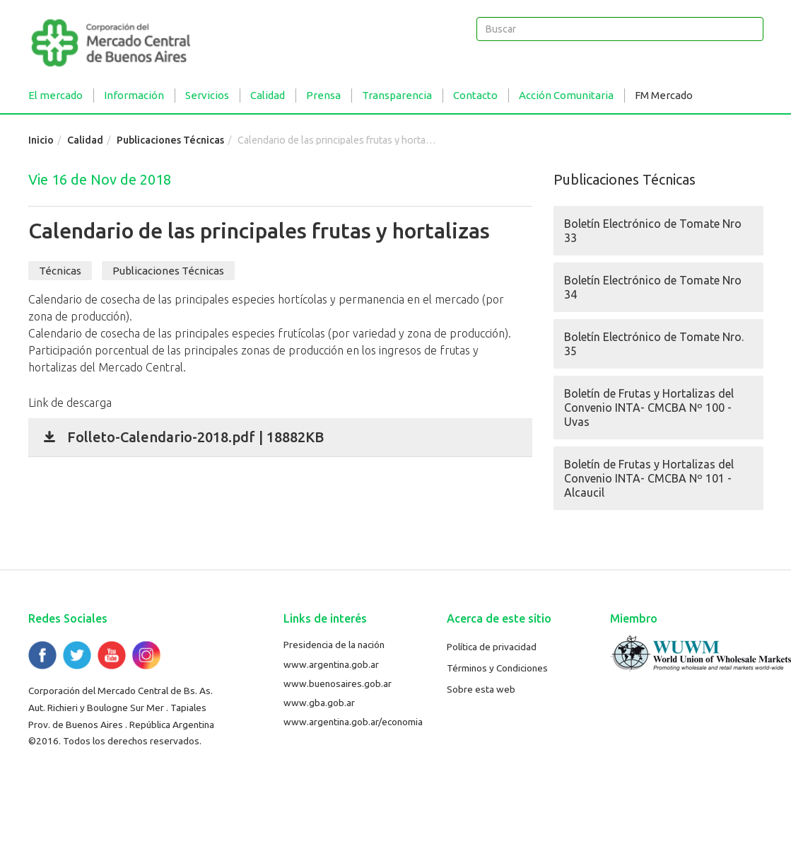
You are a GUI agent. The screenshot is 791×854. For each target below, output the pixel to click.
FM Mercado (664, 95)
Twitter (77, 655)
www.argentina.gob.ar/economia (353, 721)
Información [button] (134, 95)
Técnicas (60, 271)
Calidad (85, 140)
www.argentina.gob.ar (331, 664)
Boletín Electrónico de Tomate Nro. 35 (654, 343)
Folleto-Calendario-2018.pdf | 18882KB (195, 437)
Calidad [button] (267, 95)
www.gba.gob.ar (319, 702)
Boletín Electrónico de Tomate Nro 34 (653, 287)
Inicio (41, 140)
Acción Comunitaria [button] (566, 95)
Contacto (475, 95)
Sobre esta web (481, 689)
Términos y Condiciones (497, 668)
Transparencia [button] (397, 95)
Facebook (42, 655)
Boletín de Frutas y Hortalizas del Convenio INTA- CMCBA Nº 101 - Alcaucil (649, 478)
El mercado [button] (55, 95)
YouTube (112, 655)
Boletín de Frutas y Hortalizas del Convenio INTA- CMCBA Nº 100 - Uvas (649, 407)
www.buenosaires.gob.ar (337, 683)
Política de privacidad (492, 646)
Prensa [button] (323, 95)
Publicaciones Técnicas (170, 140)
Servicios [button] (207, 95)
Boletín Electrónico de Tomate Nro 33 (653, 230)
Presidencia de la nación (334, 644)
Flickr (146, 655)
